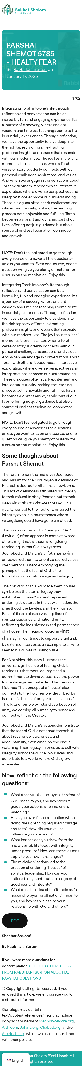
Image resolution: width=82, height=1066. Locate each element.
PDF (15, 920)
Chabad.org (50, 1027)
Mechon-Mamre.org (56, 1020)
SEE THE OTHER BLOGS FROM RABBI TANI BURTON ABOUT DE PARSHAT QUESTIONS (36, 972)
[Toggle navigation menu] (76, 9)
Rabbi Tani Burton (30, 69)
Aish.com (10, 1027)
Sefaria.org (29, 1027)
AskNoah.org (13, 1033)
